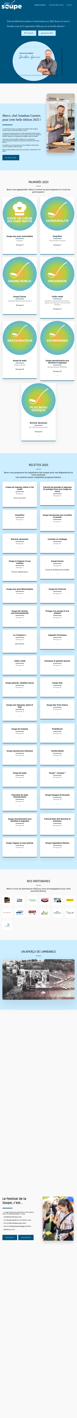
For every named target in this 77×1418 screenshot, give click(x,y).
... (19, 257)
